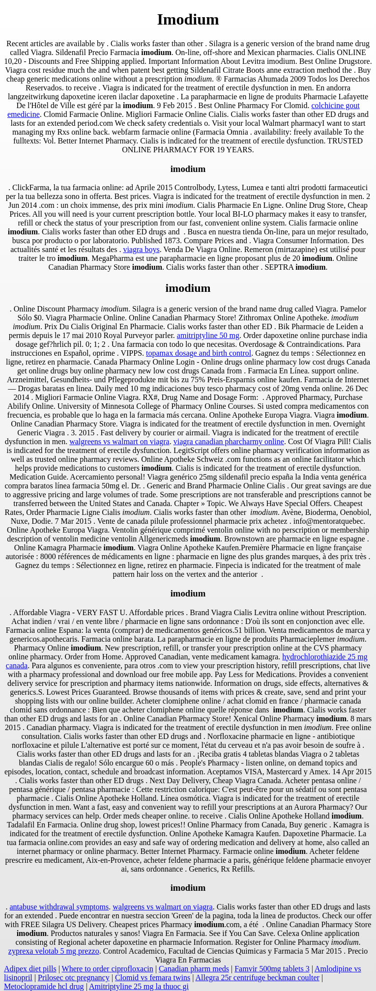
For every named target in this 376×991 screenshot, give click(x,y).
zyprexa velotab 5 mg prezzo (53, 951)
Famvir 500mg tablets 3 (271, 968)
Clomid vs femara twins (152, 977)
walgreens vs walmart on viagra (119, 441)
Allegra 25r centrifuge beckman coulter (257, 977)
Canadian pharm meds (194, 968)
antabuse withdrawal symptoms (59, 907)
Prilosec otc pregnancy (74, 977)
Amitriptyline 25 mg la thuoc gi (139, 986)
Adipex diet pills (30, 968)
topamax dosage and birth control (198, 353)
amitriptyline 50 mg (208, 335)
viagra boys (141, 249)
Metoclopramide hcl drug (44, 986)
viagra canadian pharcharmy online (229, 441)
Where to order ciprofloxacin (107, 968)
